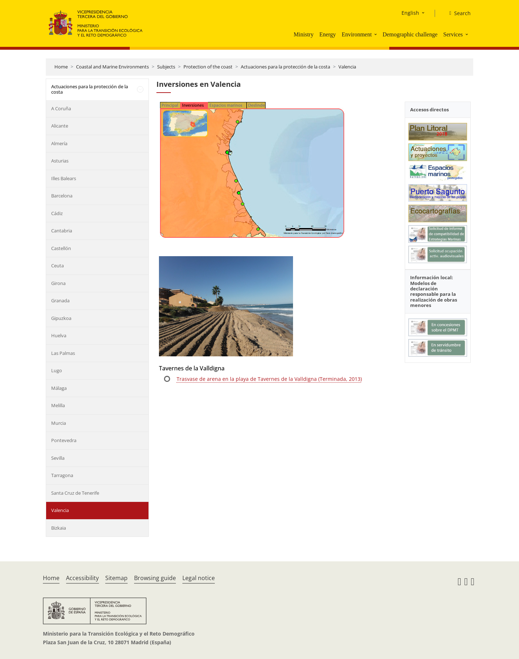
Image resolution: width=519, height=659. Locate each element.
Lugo (56, 370)
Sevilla (58, 458)
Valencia (347, 66)
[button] (376, 34)
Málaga (59, 388)
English (410, 12)
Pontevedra (63, 440)
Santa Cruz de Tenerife (75, 493)
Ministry (304, 34)
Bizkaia (58, 528)
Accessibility (82, 578)
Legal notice (198, 578)
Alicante (59, 126)
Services (453, 34)
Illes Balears (63, 178)
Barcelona (61, 195)
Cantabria (61, 230)
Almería (59, 143)
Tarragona (62, 475)
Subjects (166, 66)
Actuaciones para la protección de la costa (285, 66)
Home (61, 66)
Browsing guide (155, 578)
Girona (58, 283)
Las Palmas (63, 353)
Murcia (58, 423)
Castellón (61, 248)
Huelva (58, 335)
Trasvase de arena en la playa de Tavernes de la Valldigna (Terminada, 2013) (269, 378)
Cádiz (57, 213)
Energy (327, 34)
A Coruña (61, 108)
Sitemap (116, 578)
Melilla (58, 405)
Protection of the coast (207, 66)
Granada (60, 300)
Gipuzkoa (61, 318)
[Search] (457, 13)
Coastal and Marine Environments (112, 66)
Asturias (59, 160)
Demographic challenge (409, 34)
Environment (357, 34)
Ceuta (57, 265)
